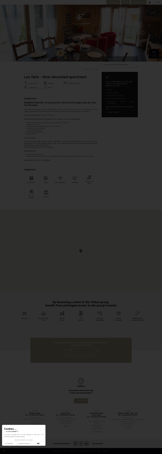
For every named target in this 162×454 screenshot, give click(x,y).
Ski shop (24, 318)
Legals (65, 451)
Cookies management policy (86, 451)
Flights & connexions (100, 319)
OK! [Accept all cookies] (38, 443)
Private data (72, 451)
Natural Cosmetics (118, 320)
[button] (80, 251)
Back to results (114, 59)
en (159, 2)
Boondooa (105, 451)
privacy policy (82, 358)
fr (154, 2)
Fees (99, 451)
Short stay (113, 2)
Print (96, 69)
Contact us (81, 401)
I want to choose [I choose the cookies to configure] (23, 443)
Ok (98, 350)
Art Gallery (81, 319)
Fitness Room (62, 319)
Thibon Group (138, 2)
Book (125, 2)
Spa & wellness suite (43, 319)
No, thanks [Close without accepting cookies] (9, 443)
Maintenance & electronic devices (137, 321)
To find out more (112, 112)
